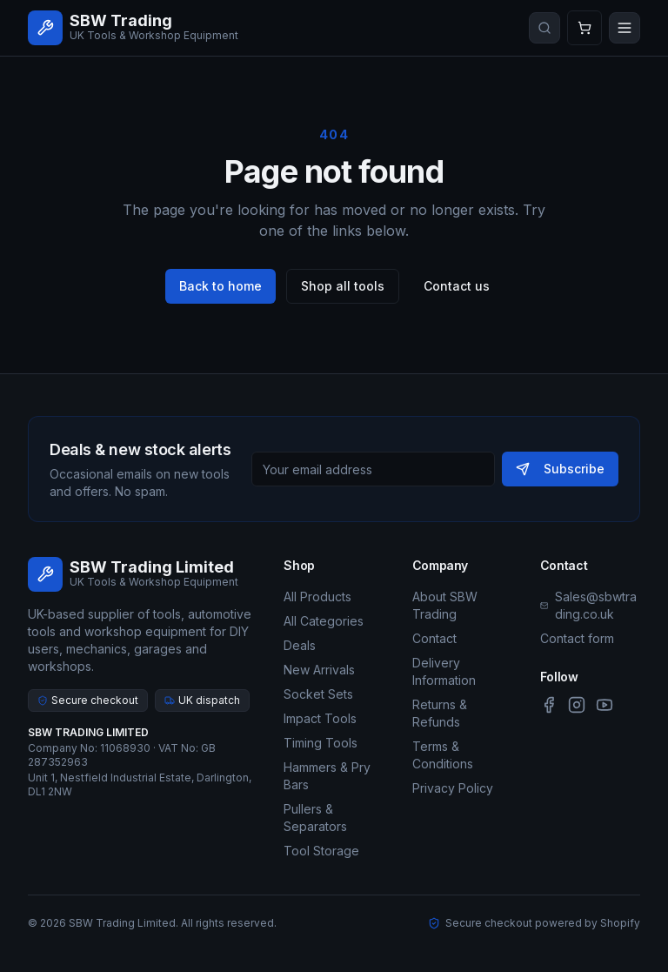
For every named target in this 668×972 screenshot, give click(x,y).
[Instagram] (576, 705)
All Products (317, 596)
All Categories (324, 620)
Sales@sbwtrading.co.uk (596, 605)
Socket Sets (318, 694)
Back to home (220, 285)
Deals (300, 645)
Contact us (457, 285)
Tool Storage (321, 850)
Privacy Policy (452, 788)
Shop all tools (342, 285)
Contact (434, 638)
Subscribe (560, 468)
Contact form (577, 638)
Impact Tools (320, 718)
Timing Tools (320, 742)
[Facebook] (549, 705)
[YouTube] (604, 705)
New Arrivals (319, 669)
